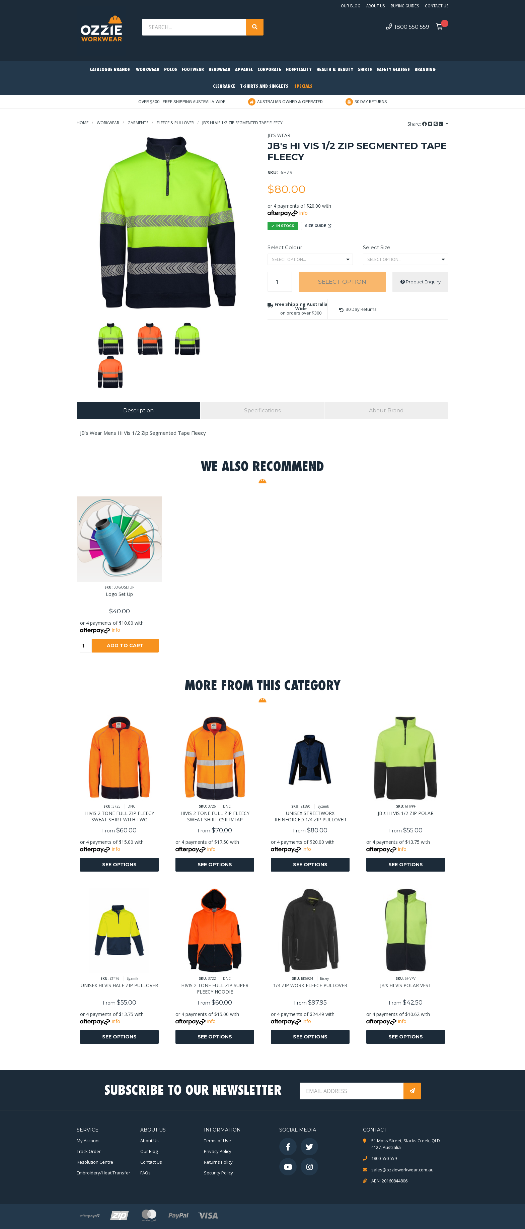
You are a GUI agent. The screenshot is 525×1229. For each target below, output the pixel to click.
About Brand (386, 410)
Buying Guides (405, 6)
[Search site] (255, 27)
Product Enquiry (420, 281)
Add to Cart (125, 645)
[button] (358, 309)
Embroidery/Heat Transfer (103, 1173)
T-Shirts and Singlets (264, 86)
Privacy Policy (217, 1151)
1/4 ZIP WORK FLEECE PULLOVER (310, 985)
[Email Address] (352, 1091)
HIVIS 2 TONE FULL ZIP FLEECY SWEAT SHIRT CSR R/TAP (214, 816)
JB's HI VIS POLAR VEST (405, 985)
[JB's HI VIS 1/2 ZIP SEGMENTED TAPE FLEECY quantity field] (280, 282)
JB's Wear (279, 135)
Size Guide (318, 226)
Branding (425, 70)
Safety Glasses (393, 70)
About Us (375, 6)
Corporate (269, 70)
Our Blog (350, 6)
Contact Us (436, 6)
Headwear (219, 70)
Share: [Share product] (425, 124)
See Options (119, 865)
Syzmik (323, 806)
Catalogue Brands (110, 70)
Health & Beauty (334, 70)
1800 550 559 (407, 26)
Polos (170, 70)
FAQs (145, 1173)
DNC (131, 806)
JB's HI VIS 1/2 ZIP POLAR (406, 813)
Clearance (224, 86)
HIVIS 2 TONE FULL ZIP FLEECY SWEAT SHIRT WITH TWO (119, 816)
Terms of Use (217, 1141)
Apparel (244, 70)
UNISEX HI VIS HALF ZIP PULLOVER (119, 985)
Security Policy (218, 1173)
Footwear (193, 70)
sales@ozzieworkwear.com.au (402, 1170)
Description (138, 410)
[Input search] (194, 27)
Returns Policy (218, 1162)
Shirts (365, 70)
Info (303, 213)
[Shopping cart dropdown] (441, 27)
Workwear (147, 70)
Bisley (324, 978)
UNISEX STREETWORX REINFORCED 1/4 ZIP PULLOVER (310, 816)
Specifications (262, 410)
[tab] (138, 410)
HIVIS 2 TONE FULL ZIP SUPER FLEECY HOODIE (214, 988)
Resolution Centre (95, 1162)
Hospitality (299, 70)
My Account (88, 1141)
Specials (303, 86)
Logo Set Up (119, 594)
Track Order (89, 1151)
